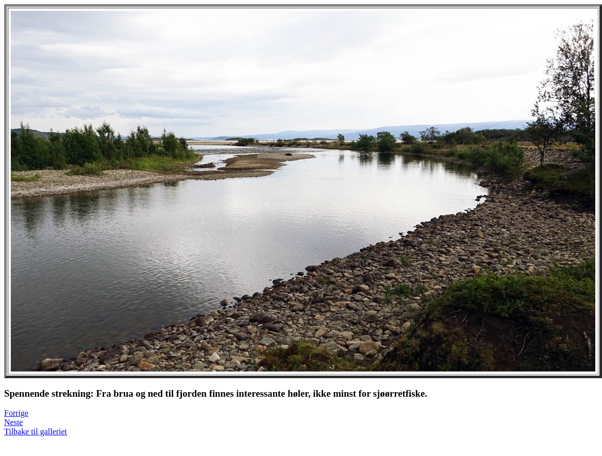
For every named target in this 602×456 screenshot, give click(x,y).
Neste (13, 422)
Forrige (16, 413)
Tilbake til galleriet (35, 431)
